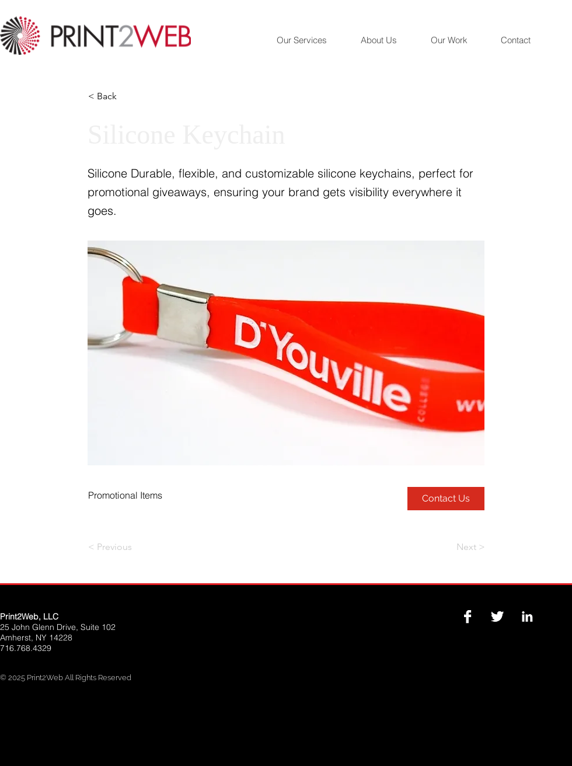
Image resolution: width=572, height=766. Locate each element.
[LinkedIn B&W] (527, 616)
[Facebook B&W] (467, 616)
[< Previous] (126, 547)
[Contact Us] (445, 498)
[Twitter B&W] (497, 616)
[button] (126, 96)
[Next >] (456, 547)
